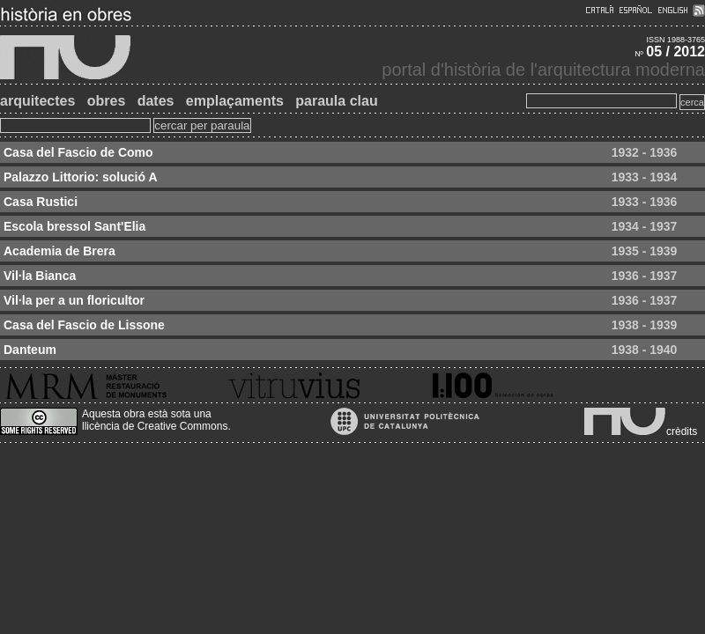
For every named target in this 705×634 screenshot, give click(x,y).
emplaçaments (235, 100)
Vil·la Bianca (40, 276)
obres (106, 100)
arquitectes (37, 100)
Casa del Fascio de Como (78, 152)
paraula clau (336, 100)
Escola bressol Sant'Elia (74, 226)
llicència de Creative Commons (154, 426)
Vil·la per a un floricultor (74, 300)
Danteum (30, 350)
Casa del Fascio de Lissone (84, 325)
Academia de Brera (59, 251)
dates (155, 100)
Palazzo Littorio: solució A (81, 177)
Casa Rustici (41, 202)
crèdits (681, 431)
